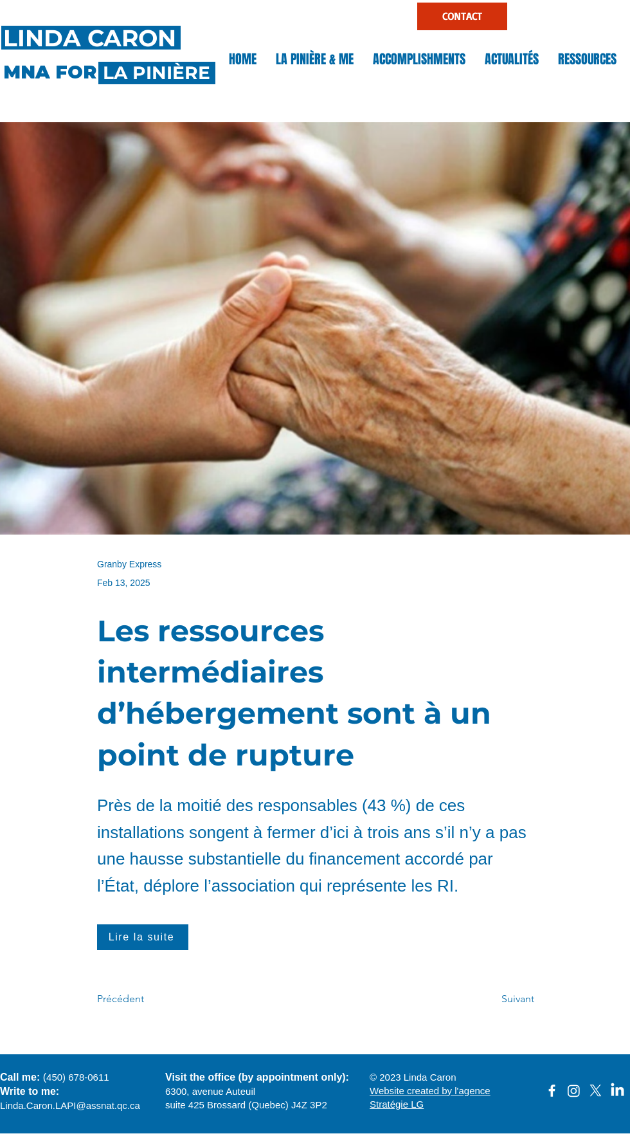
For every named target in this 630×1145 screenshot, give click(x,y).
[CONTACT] (462, 16)
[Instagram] (574, 1091)
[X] (596, 1091)
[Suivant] (502, 999)
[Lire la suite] (142, 937)
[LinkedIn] (617, 1091)
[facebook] (552, 1091)
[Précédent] (139, 999)
